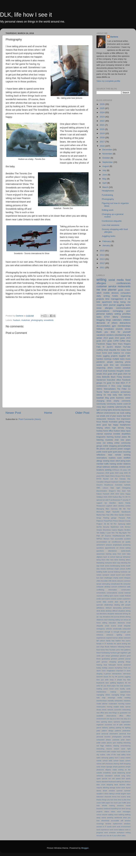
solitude (117, 776)
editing (104, 623)
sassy (122, 758)
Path (128, 518)
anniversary (125, 392)
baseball (100, 398)
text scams (121, 797)
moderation (113, 704)
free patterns (125, 650)
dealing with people (122, 605)
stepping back (112, 785)
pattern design (108, 731)
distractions (125, 323)
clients (114, 581)
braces (103, 569)
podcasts (115, 740)
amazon (109, 545)
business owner (123, 398)
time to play (122, 800)
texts (128, 797)
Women (106, 539)
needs (104, 710)
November (107, 154)
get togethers (122, 653)
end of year (111, 416)
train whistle (101, 805)
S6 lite (106, 524)
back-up (119, 557)
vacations (100, 335)
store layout (125, 788)
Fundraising (107, 195)
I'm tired (116, 383)
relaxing (116, 746)
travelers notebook (103, 809)
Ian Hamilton (110, 503)
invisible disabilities (121, 434)
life (129, 437)
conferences (123, 283)
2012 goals (107, 374)
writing (101, 280)
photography (37, 320)
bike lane (110, 560)
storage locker (115, 788)
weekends (118, 818)
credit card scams (103, 599)
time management (114, 299)
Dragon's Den (114, 491)
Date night (115, 488)
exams (119, 416)
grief (98, 662)
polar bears (125, 740)
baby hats (117, 395)
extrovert (127, 638)
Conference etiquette (112, 221)
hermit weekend (123, 665)
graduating (106, 659)
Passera (122, 518)
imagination (111, 671)
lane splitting (110, 683)
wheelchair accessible (110, 821)
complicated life (117, 584)
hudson (16, 320)
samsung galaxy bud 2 (110, 758)
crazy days (101, 407)
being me (125, 302)
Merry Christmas (121, 317)
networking (126, 710)
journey (121, 677)
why (128, 335)
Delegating (126, 488)
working (108, 470)
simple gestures (119, 767)
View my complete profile (108, 81)
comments (126, 401)
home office (108, 431)
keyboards (100, 683)
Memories (100, 512)
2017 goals (107, 341)
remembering (125, 746)
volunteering (120, 335)
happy (115, 425)
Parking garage (109, 518)
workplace (120, 832)
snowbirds (49, 320)
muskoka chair (112, 440)
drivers (122, 617)
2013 (102, 259)
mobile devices (111, 293)
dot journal (115, 617)
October (106, 158)
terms (114, 797)
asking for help (103, 395)
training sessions (116, 805)
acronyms (115, 392)
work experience (102, 830)
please (108, 740)
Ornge (98, 518)
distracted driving (121, 614)
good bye (106, 425)
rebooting (126, 743)
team (128, 794)
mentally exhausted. (115, 701)
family (108, 641)
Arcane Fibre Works (123, 476)
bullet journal (108, 572)
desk (98, 611)
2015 (102, 250)
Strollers (127, 530)
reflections (100, 455)
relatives (108, 746)
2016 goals (117, 374)
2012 (102, 263)
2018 (102, 137)
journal (112, 305)
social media (116, 279)
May (104, 179)
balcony (127, 395)
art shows (120, 548)
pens (98, 734)
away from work (119, 554)
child (98, 581)
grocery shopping (109, 662)
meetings (107, 359)
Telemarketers (110, 389)
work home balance (116, 830)
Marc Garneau (112, 509)
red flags (100, 746)
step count (100, 785)
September (107, 162)
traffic (106, 464)
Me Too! (126, 509)
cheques (127, 578)
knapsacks (100, 437)
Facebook (100, 344)
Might (108, 512)
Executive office (114, 380)
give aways (106, 656)
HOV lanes (119, 494)
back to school (109, 557)
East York (126, 491)
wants (104, 818)
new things (113, 713)
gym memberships (121, 326)
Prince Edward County (121, 521)
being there (100, 560)
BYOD (98, 479)
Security (106, 527)
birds (116, 560)
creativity (110, 407)
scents (98, 761)
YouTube (126, 347)
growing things (124, 662)
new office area (102, 713)
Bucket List (108, 479)
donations (107, 617)
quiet (110, 452)
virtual (99, 467)
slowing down (109, 461)
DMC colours (102, 488)
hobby (98, 668)
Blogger (85, 848)
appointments (110, 548)
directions (103, 614)
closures (120, 581)
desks (103, 611)
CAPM (116, 341)
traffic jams (126, 803)
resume (109, 749)
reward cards (119, 749)
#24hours (115, 470)
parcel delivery (102, 728)
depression (125, 410)
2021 (102, 125)
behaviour (126, 557)
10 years (123, 470)
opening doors (106, 722)
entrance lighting (114, 635)
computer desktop (103, 587)
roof (118, 752)
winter (99, 338)
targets (123, 794)
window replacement (113, 824)
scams (128, 758)
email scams (110, 626)
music (127, 359)
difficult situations (118, 611)
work (114, 827)
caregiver (105, 575)
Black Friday (116, 377)
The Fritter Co (123, 389)
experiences (101, 638)
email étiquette (124, 626)
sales (98, 758)
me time (101, 289)
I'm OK (125, 497)
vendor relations (123, 464)
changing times (103, 401)
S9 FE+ (113, 524)
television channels (103, 797)
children (126, 320)
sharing (116, 764)
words (109, 827)
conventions (101, 593)
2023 (102, 117)
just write (105, 680)
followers (113, 647)
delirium (109, 608)
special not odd (108, 779)
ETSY (107, 317)
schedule (126, 368)
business (124, 572)
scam (119, 458)
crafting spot (108, 596)
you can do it (108, 835)
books (123, 566)
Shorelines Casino (110, 530)
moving (109, 707)
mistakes (127, 701)
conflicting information (106, 590)
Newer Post (13, 412)
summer (119, 791)
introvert (99, 677)
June (105, 174)
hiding (99, 329)
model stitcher (102, 704)
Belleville (106, 377)
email (106, 350)
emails (102, 416)
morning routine (124, 704)
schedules (109, 329)
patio (98, 731)
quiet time (109, 365)
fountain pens (114, 650)
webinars (106, 467)
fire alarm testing (120, 644)
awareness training (103, 554)
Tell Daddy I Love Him (105, 533)
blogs (108, 320)
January (106, 245)
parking (111, 728)
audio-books (125, 551)
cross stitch (102, 305)
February (106, 241)
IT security (124, 500)
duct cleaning (109, 620)
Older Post (82, 412)
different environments (106, 413)
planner (112, 289)
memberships (101, 701)
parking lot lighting (123, 728)
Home (48, 412)
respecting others (104, 368)
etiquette (112, 350)
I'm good (107, 383)
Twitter (106, 392)
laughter (122, 356)
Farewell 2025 (108, 494)
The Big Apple (121, 533)
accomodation (101, 542)
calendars (117, 320)
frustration (113, 422)
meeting (127, 698)
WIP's (128, 536)
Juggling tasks (108, 236)
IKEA (123, 383)
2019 (102, 133)
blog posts (110, 398)
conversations (112, 593)
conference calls (124, 587)
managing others (103, 695)
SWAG (99, 389)
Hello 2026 (108, 497)
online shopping (110, 446)
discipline (110, 614)
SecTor (99, 527)
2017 (102, 141)
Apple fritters (110, 476)
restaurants (124, 286)
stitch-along (120, 461)
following (121, 647)
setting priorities (122, 314)
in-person (107, 674)
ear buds (120, 413)
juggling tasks (123, 305)
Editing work (108, 210)
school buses (118, 761)
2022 (102, 121)
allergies (109, 308)
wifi (122, 821)
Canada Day (125, 479)
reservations (101, 458)
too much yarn (116, 803)
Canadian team (124, 482)
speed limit (120, 779)
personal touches (103, 737)
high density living (121, 428)
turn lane (121, 809)
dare (116, 602)
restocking (100, 749)
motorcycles (101, 707)
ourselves (108, 725)
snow (99, 308)
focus (98, 422)
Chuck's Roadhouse (104, 485)
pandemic (100, 362)
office (121, 716)
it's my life (113, 677)
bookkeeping (115, 566)
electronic (121, 623)
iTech (125, 668)
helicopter (112, 665)
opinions (117, 722)
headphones (125, 425)
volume (104, 815)
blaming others (124, 560)
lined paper (111, 686)
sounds (119, 329)
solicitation (109, 776)
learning (110, 437)
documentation (103, 326)
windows (127, 824)
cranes (116, 596)
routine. (103, 755)
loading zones (102, 689)
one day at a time (113, 719)
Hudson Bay (117, 497)
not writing (108, 443)
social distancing (118, 773)
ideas (123, 431)
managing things (118, 695)
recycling (126, 452)
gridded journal (124, 659)
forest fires (105, 650)
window (122, 467)
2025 (102, 108)
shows (103, 767)
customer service (106, 286)
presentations (102, 311)
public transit (101, 452)
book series (105, 566)
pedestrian (126, 731)
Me (120, 509)
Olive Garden (119, 515)
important (120, 671)
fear (113, 641)
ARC (103, 476)
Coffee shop (125, 341)
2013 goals (108, 338)
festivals (110, 644)
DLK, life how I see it (26, 14)
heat (105, 665)
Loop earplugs (123, 386)
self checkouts (107, 764)
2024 (102, 112)
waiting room (113, 815)
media (119, 698)
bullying (117, 572)
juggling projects (110, 356)
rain (117, 365)
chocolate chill (105, 581)
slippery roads (111, 770)
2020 (102, 129)
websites (114, 467)
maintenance (101, 692)
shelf (121, 764)
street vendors (109, 791)
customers (126, 599)
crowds (113, 599)
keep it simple (116, 680)
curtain (119, 599)
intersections (117, 674)
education (112, 623)
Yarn (112, 539)
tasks (99, 317)
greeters (114, 659)
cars (123, 575)
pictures (113, 449)
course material (124, 593)
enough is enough (112, 632)
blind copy (117, 563)
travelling (114, 809)
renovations (125, 365)
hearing (99, 665)
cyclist (98, 602)
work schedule (110, 832)
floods (107, 647)
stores (98, 791)
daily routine (108, 602)
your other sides (119, 835)
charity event (118, 578)
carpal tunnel (115, 575)
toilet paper (106, 803)
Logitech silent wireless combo (118, 506)
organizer (100, 725)
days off (123, 602)
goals (120, 290)
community (101, 404)
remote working (122, 455)
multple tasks (118, 707)
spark (98, 779)
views (113, 812)
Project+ (99, 524)
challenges (108, 578)
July (104, 170)
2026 (102, 104)
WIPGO (99, 539)
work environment (123, 827)
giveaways (115, 656)
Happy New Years (114, 344)
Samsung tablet (124, 524)
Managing (100, 509)
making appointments (120, 692)
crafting (99, 350)
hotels (115, 296)
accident (127, 539)
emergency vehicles (104, 629)
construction (125, 590)
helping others (103, 428)
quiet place (117, 452)
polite (98, 743)
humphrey (118, 668)
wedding (110, 818)
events (127, 635)
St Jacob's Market (112, 347)
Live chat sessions (110, 225)
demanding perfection (121, 608)
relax (110, 455)
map (103, 698)
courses (99, 596)
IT (127, 383)
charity (116, 401)
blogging (100, 320)
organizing (125, 296)
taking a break (114, 794)
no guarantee (122, 713)
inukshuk (25, 320)
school (99, 371)
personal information (110, 734)
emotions (99, 632)
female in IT (101, 644)
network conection (114, 710)
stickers (122, 785)
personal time (124, 734)
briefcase (110, 569)
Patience (99, 521)
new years (125, 440)
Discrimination (101, 491)
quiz (114, 743)
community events (114, 404)
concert (114, 587)
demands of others (106, 323)
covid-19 (126, 404)
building (99, 572)
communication (123, 308)
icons (104, 671)
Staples (121, 530)
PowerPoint (108, 521)
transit (128, 805)
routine (118, 368)
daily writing (103, 296)
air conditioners (114, 542)
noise (98, 443)
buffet (128, 569)
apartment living (110, 302)
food (98, 650)
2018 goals (109, 473)
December (107, 149)
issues (105, 677)
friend (98, 653)
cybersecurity (121, 407)
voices (98, 815)
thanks (99, 800)
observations (111, 716)
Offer (112, 515)
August (106, 166)
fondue (127, 647)
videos (106, 812)
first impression (123, 419)
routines (112, 458)
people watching (115, 362)
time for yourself (120, 332)
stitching (106, 788)
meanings (111, 698)
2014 (102, 255)
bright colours (119, 569)
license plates (121, 437)
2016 (102, 146)
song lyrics (125, 776)
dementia (117, 410)
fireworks (111, 419)
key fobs (126, 680)
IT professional (114, 500)
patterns (118, 731)
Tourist (99, 392)
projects (100, 299)
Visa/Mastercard (118, 536)
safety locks (125, 755)
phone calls (105, 449)
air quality (126, 542)
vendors (110, 335)
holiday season (108, 668)
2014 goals (120, 338)
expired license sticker (114, 638)
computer (126, 584)
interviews (126, 674)
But (116, 479)
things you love (108, 800)
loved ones (114, 689)
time (115, 800)
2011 (102, 267)
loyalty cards (125, 689)
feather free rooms (122, 641)
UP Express (106, 536)
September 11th (117, 527)
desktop (109, 611)
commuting (106, 584)
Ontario (127, 515)
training (113, 464)
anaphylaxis (117, 545)
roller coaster (111, 752)
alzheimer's (100, 545)
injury (128, 431)
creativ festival (124, 596)
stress (127, 329)
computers (125, 293)
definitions (100, 608)
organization (125, 722)
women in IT (101, 827)
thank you (102, 332)
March (105, 187)
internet (99, 434)
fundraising (105, 653)
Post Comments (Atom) (30, 419)
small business (109, 371)
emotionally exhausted (121, 629)
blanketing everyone (104, 563)
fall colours (100, 641)
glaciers (123, 656)
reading (119, 743)
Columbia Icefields (122, 485)
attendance (112, 551)
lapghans (120, 683)
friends (105, 422)
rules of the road (113, 755)
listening (100, 440)
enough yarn (125, 632)
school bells (107, 761)
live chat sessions (123, 686)
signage (109, 767)
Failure (99, 494)
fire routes (121, 350)
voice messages (123, 812)
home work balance (111, 353)
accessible (119, 539)
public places (107, 743)
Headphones (108, 190)
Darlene (114, 37)
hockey (99, 431)
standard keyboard (109, 782)
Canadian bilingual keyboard (107, 482)
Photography (108, 199)
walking (121, 815)
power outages (124, 449)
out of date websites (121, 725)
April (104, 183)
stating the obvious (123, 782)
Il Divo (112, 386)
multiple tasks (118, 359)
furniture (113, 653)
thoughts (120, 371)
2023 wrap (119, 473)
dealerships (108, 605)
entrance (99, 635)
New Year (105, 515)
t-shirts (105, 794)
